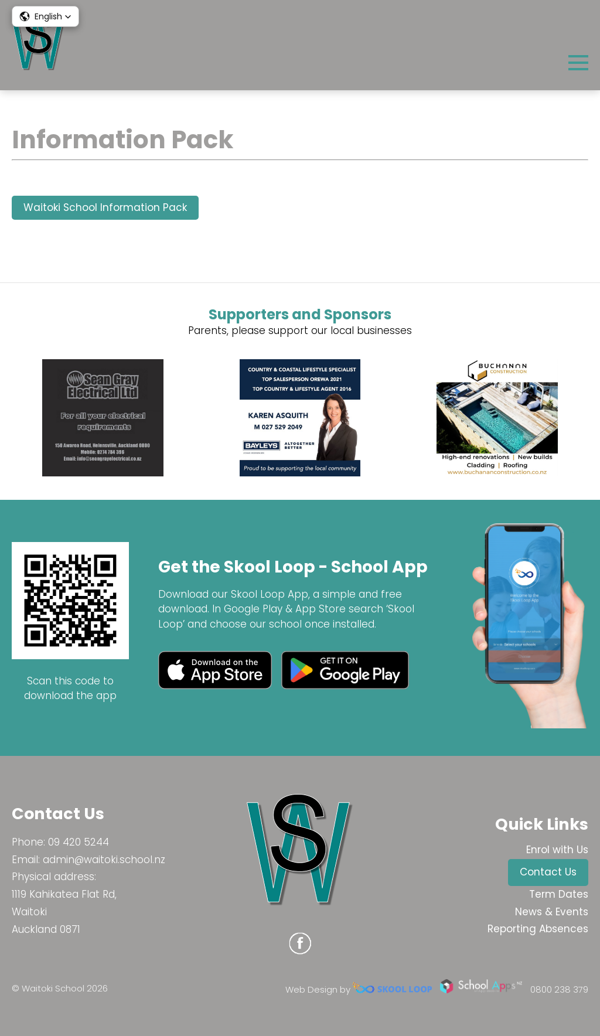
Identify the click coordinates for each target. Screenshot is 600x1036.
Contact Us (548, 872)
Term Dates (558, 894)
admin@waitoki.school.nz (104, 860)
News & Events (551, 912)
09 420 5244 (78, 842)
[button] (45, 16)
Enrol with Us (557, 850)
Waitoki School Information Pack (105, 207)
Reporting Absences (538, 929)
